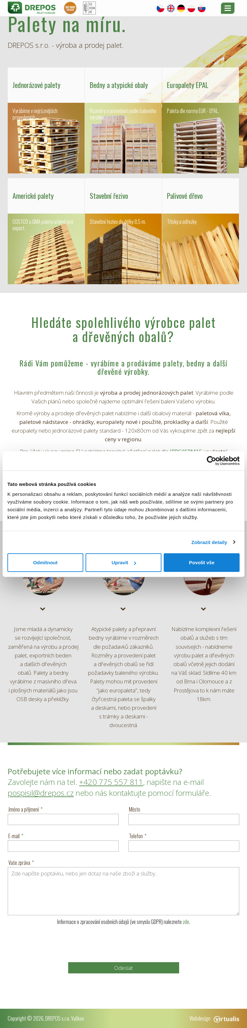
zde (186, 922)
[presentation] (123, 943)
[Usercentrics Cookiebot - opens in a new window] (211, 460)
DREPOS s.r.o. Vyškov (64, 1018)
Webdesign (214, 1018)
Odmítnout (45, 562)
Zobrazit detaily (209, 542)
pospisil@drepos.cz (41, 792)
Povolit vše (202, 562)
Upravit (124, 562)
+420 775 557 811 (111, 782)
